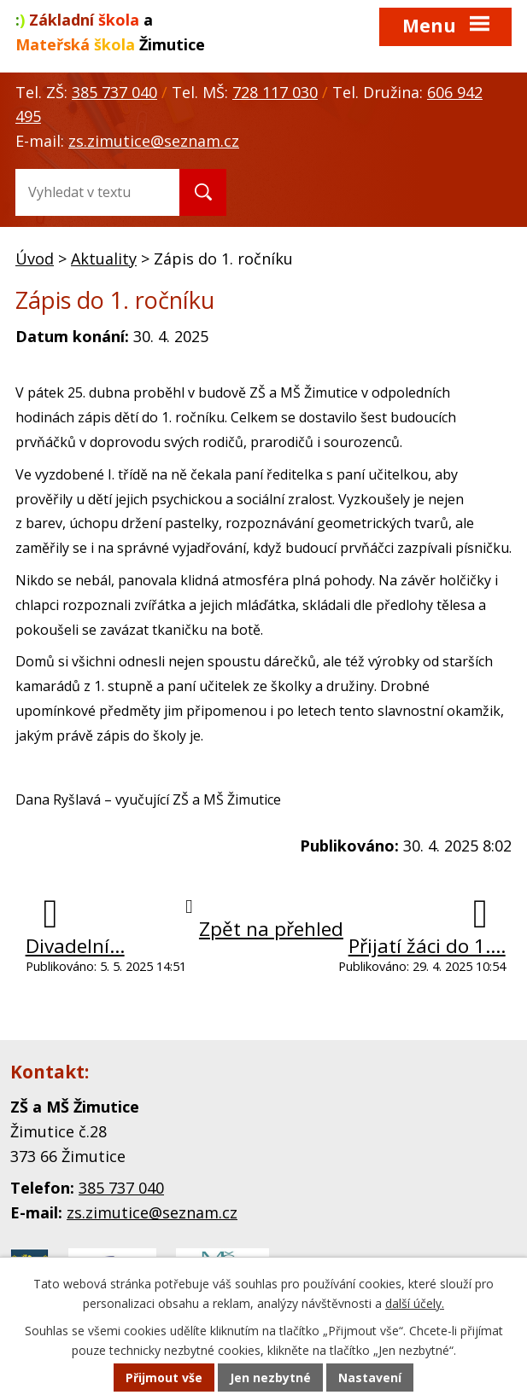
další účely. (414, 1303)
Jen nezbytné (270, 1377)
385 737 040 (114, 92)
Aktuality (104, 258)
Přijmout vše (164, 1377)
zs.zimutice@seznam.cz (153, 141)
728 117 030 (275, 92)
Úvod (34, 258)
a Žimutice (110, 32)
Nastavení (369, 1377)
